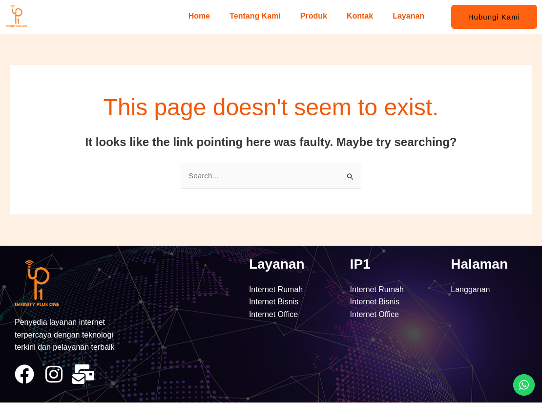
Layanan (408, 16)
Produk (313, 16)
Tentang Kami (255, 16)
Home (199, 16)
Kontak (360, 16)
